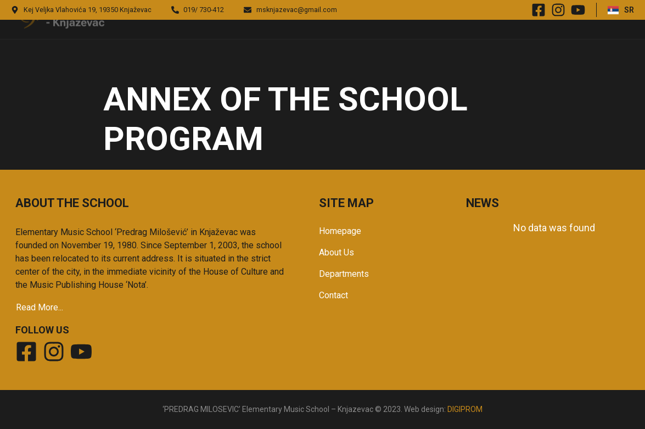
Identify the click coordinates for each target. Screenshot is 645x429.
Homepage (340, 231)
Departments (344, 274)
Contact (333, 295)
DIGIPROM (465, 409)
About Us (336, 252)
